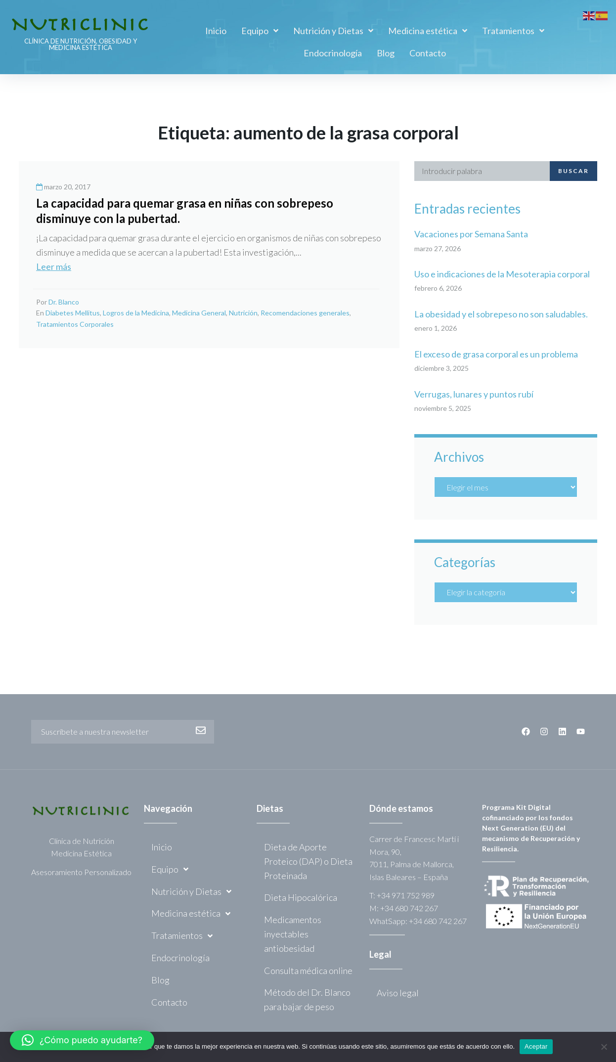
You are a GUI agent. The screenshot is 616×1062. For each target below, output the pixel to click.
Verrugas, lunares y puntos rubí (473, 394)
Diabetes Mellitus (72, 313)
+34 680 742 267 (409, 908)
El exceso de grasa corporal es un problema (496, 354)
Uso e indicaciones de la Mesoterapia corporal (502, 273)
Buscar (573, 171)
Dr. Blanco (63, 302)
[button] (82, 1040)
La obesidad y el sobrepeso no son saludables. (501, 314)
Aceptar (536, 1046)
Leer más (53, 266)
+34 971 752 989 (406, 895)
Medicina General (199, 313)
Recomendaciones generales (305, 313)
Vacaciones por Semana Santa (471, 233)
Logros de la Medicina (136, 313)
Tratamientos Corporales (75, 324)
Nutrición (243, 313)
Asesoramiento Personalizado (81, 872)
